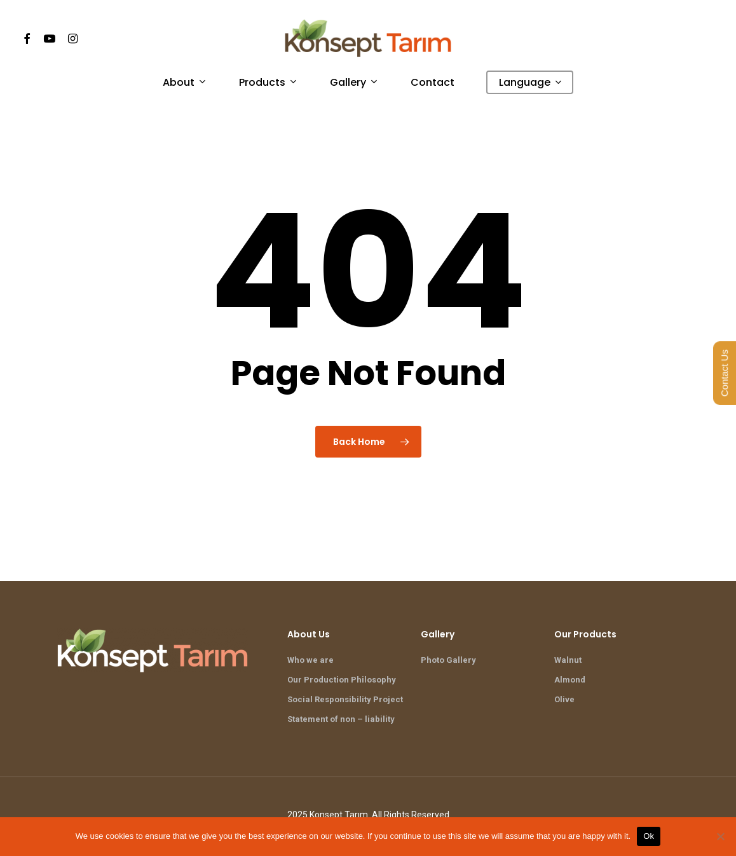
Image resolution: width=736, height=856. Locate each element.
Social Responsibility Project (345, 699)
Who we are (310, 660)
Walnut (568, 660)
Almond (569, 679)
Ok (648, 836)
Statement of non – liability (341, 719)
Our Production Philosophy (341, 679)
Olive (564, 699)
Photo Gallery (448, 660)
